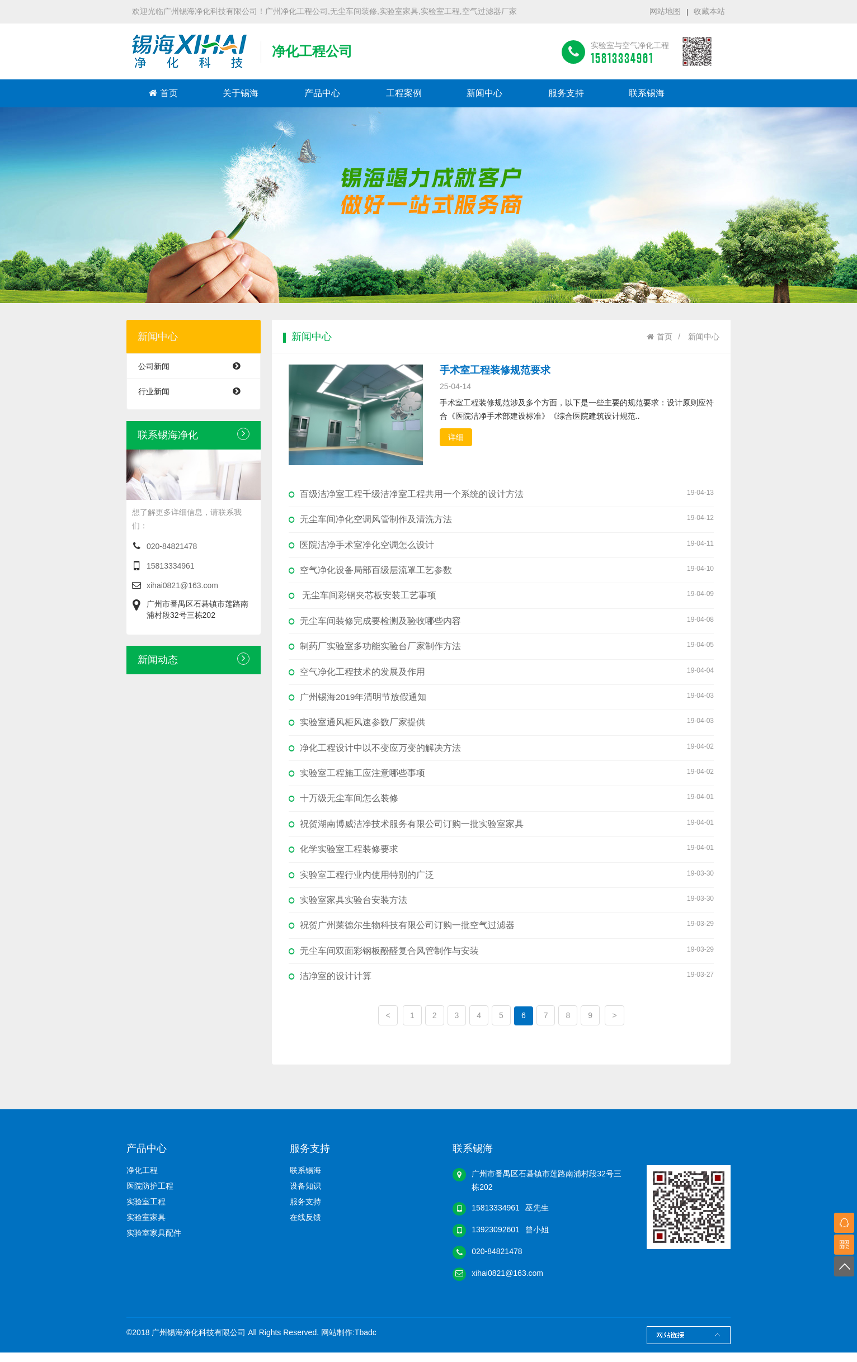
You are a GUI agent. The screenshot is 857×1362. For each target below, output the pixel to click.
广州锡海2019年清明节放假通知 (501, 699)
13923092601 (496, 1239)
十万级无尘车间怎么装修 (501, 803)
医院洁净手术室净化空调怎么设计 (501, 544)
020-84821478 (172, 546)
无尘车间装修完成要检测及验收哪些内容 (501, 622)
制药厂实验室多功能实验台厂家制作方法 (501, 648)
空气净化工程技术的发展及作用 (501, 674)
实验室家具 (146, 1226)
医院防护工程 (149, 1195)
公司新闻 (195, 366)
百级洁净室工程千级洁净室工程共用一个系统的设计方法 (501, 493)
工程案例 (404, 93)
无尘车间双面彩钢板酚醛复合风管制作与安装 (501, 958)
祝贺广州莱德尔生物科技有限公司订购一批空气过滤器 (501, 932)
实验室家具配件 (153, 1242)
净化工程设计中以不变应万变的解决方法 (501, 751)
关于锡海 (240, 93)
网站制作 (336, 1341)
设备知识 (305, 1195)
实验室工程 (146, 1211)
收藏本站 (709, 11)
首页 (163, 93)
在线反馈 (305, 1226)
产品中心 (322, 93)
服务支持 (566, 93)
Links (689, 1345)
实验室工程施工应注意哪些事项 (501, 777)
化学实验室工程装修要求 (501, 855)
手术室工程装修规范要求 (495, 370)
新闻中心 (484, 93)
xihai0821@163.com (182, 585)
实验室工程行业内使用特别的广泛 (501, 880)
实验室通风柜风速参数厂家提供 (501, 726)
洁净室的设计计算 (501, 984)
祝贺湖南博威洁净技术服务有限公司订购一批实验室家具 (501, 828)
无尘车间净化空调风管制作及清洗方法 (501, 519)
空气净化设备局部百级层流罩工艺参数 (501, 571)
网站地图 (665, 11)
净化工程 (142, 1179)
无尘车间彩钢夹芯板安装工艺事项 (501, 596)
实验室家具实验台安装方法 (501, 906)
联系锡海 (647, 93)
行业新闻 (195, 391)
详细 (456, 437)
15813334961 (171, 565)
